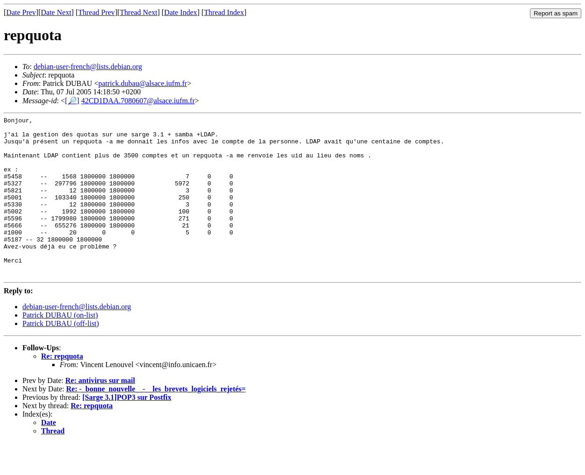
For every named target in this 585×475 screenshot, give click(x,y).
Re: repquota (62, 388)
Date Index (180, 12)
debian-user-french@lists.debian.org (88, 67)
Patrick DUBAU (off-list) (60, 356)
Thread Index (224, 12)
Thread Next (138, 12)
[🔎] (72, 101)
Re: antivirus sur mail (100, 413)
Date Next (56, 12)
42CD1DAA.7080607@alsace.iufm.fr (138, 101)
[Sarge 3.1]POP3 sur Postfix (126, 429)
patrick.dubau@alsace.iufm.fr (142, 83)
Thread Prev (96, 12)
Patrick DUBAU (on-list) (60, 347)
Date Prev (21, 12)
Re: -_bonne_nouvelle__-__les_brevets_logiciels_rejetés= (156, 421)
